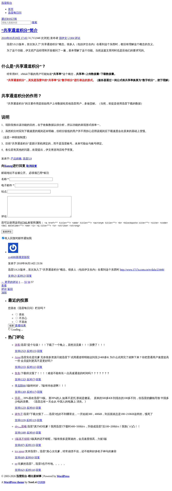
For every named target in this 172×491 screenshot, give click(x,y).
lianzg (9, 166)
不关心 (23, 322)
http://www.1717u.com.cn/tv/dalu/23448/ (142, 274)
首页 (10, 9)
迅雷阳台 (6, 3)
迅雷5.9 (27, 158)
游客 (17, 349)
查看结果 (20, 330)
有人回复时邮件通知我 (18, 242)
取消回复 (31, 166)
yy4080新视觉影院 (19, 261)
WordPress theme (14, 486)
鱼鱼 (17, 377)
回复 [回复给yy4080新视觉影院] (29, 280)
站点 (4, 191)
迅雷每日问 (15, 12)
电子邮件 (7, 185)
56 (29, 286)
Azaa (17, 361)
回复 (39, 355)
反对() (21, 280)
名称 (5, 179)
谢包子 (19, 418)
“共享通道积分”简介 (19, 30)
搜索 (34, 22)
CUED (41, 486)
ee (16, 468)
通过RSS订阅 (9, 18)
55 (25, 286)
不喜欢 (23, 326)
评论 (74, 38)
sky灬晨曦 (21, 431)
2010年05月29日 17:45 (14, 38)
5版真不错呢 (22, 443)
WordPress (63, 480)
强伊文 (63, 38)
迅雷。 (19, 402)
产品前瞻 (16, 158)
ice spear (19, 455)
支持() (12, 280)
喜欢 (21, 319)
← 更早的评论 (9, 286)
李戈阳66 (20, 390)
